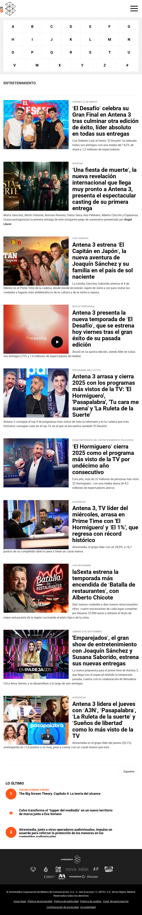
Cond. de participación (116, 901)
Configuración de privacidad (63, 907)
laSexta (45, 869)
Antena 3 (33, 869)
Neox (58, 869)
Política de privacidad (40, 901)
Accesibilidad (88, 907)
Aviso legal (20, 901)
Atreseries (96, 869)
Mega (83, 869)
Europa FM (49, 876)
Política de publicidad (66, 901)
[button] (132, 8)
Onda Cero (108, 869)
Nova (71, 869)
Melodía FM (62, 876)
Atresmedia (71, 859)
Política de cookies (90, 901)
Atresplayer (77, 876)
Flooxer (92, 876)
